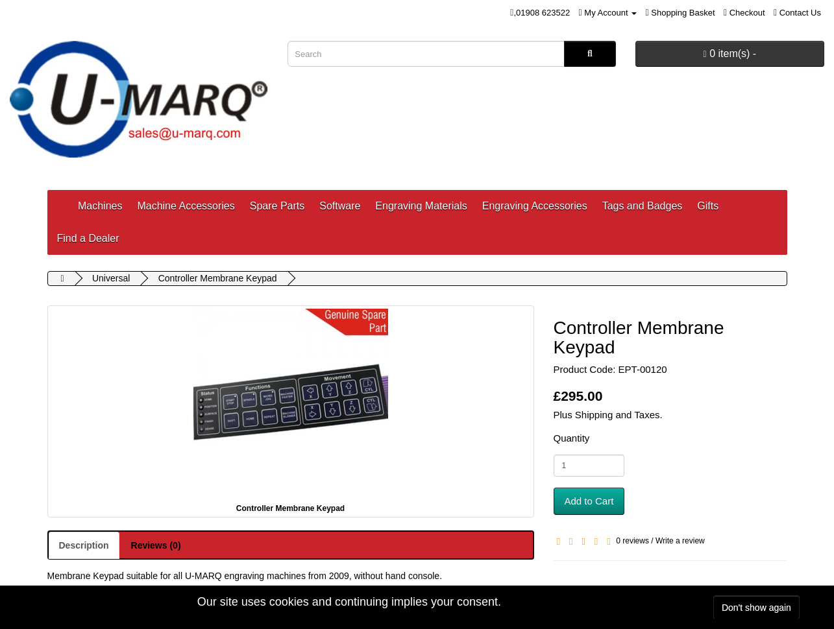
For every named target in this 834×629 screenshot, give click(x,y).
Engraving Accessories (534, 205)
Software (339, 205)
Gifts (707, 205)
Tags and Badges (642, 205)
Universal (111, 278)
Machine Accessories (185, 205)
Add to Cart (589, 500)
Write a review (680, 540)
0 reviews (632, 540)
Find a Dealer (88, 238)
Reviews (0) (156, 545)
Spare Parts (277, 205)
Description (84, 545)
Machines (100, 205)
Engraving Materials (421, 205)
